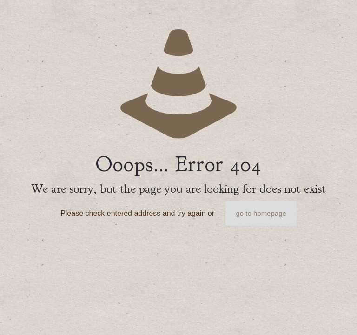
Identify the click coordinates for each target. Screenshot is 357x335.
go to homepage (261, 213)
